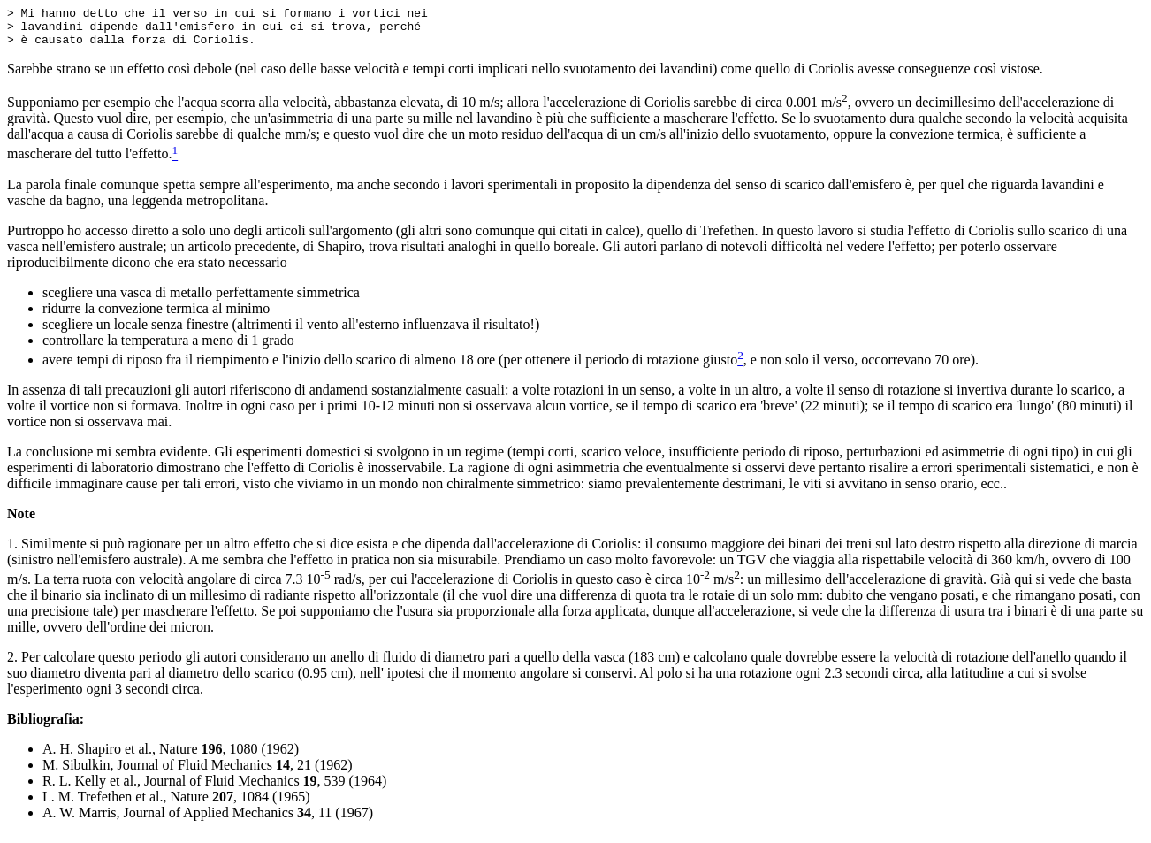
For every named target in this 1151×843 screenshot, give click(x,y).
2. (12, 664)
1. (12, 551)
